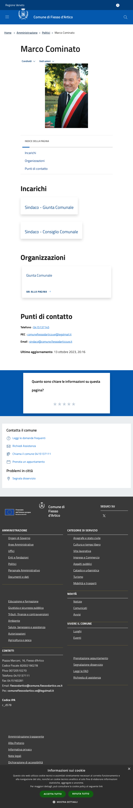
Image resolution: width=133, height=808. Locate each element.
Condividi (29, 61)
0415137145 (41, 327)
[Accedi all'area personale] (118, 5)
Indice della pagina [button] (37, 141)
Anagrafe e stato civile (87, 538)
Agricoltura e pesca (19, 640)
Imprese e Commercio (86, 557)
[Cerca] (125, 17)
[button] (66, 802)
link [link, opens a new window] (101, 786)
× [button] (129, 769)
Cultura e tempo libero (87, 544)
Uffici (11, 551)
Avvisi (77, 614)
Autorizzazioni (17, 633)
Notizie (77, 601)
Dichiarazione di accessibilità (25, 762)
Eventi (77, 638)
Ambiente (14, 621)
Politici (46, 32)
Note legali (14, 756)
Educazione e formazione (23, 601)
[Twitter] (104, 516)
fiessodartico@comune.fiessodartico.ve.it (36, 685)
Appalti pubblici (82, 564)
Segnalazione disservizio (88, 664)
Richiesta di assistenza (87, 677)
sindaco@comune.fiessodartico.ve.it (50, 341)
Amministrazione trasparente (26, 736)
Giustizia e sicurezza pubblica (26, 608)
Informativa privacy (20, 749)
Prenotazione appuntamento (90, 658)
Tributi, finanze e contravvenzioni (28, 614)
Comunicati (80, 608)
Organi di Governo (19, 538)
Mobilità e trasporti (85, 583)
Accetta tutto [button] (53, 793)
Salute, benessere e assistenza (26, 627)
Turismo (78, 577)
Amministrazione (27, 32)
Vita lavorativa (82, 551)
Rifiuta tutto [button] (80, 793)
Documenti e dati (18, 577)
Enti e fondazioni (18, 557)
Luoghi (77, 631)
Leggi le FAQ (80, 671)
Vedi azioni (47, 61)
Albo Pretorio (16, 743)
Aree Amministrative (21, 544)
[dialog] (66, 786)
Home (7, 32)
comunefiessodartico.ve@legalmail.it (49, 334)
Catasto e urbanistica (86, 570)
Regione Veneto (14, 5)
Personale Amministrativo (24, 570)
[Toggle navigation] (7, 17)
